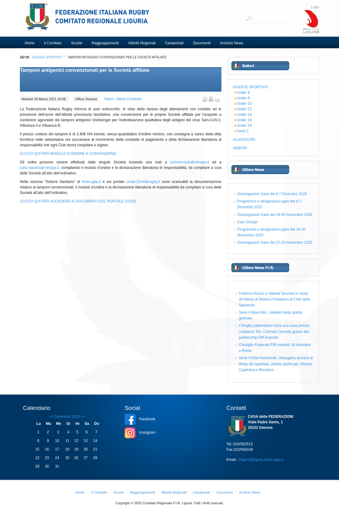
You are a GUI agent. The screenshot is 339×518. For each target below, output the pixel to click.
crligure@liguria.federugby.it (260, 460)
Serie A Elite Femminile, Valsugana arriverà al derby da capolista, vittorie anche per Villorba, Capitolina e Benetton (276, 364)
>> (82, 416)
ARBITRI (240, 148)
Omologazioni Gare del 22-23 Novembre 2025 (274, 242)
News (109, 99)
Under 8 (243, 98)
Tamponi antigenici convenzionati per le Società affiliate (85, 70)
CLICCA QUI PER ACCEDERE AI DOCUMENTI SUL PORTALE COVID (78, 201)
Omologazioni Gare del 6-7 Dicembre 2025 (272, 194)
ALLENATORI (244, 139)
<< (51, 416)
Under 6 (243, 92)
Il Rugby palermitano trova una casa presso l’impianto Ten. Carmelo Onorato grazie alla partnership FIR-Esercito (274, 331)
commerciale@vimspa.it (189, 162)
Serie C (243, 131)
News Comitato (129, 99)
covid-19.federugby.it (143, 182)
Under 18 (244, 125)
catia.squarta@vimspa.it (39, 168)
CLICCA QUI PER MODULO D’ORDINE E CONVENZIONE (68, 153)
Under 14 (244, 114)
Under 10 (244, 103)
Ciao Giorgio (247, 222)
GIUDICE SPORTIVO (46, 57)
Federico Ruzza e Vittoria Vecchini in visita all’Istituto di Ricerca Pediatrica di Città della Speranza (274, 299)
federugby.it (91, 182)
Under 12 (244, 109)
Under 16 (244, 120)
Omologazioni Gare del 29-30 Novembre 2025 (274, 215)
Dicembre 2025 (67, 416)
